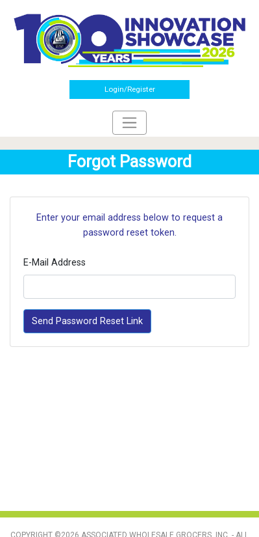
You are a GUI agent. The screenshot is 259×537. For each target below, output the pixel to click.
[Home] (129, 40)
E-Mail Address (54, 262)
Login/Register (130, 89)
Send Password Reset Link (87, 321)
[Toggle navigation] (129, 123)
